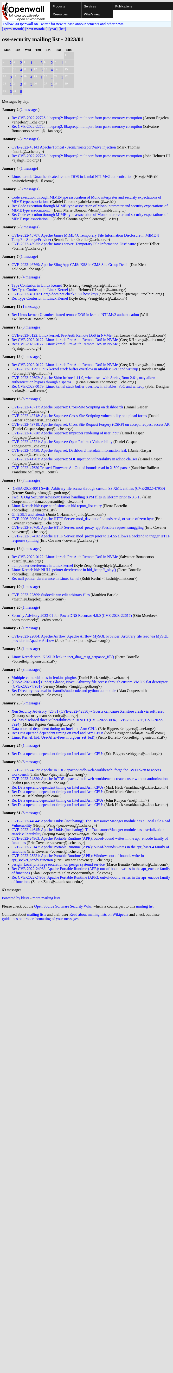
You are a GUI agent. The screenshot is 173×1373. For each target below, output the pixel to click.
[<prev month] (13, 29)
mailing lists (36, 914)
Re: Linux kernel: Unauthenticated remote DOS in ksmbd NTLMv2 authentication (75, 315)
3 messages (29, 189)
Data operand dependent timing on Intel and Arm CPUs (54, 729)
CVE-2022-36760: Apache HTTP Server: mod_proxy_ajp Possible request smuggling (78, 527)
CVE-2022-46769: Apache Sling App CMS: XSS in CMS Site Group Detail (70, 265)
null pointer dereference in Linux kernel (42, 565)
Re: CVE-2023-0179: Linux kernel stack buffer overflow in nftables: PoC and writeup (78, 386)
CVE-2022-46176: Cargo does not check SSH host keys (55, 294)
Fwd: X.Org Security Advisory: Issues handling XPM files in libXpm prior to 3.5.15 (76, 497)
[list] (62, 29)
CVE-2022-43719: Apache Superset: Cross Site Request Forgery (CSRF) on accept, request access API (91, 424)
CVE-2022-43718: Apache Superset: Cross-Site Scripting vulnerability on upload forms (80, 416)
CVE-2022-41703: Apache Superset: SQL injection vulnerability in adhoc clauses (75, 459)
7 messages (31, 480)
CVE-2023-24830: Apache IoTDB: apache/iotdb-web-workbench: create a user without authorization (90, 779)
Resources (60, 14)
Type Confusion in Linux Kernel (37, 285)
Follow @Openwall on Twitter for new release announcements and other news (63, 24)
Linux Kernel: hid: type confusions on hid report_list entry (57, 506)
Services (90, 6)
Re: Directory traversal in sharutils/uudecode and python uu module (64, 691)
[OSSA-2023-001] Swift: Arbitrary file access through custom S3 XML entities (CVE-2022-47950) (88, 488)
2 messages (29, 110)
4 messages (31, 277)
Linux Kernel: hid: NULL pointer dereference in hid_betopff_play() (64, 570)
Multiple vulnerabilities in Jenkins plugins (44, 678)
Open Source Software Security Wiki (62, 906)
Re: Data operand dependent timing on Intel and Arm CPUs (57, 733)
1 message (29, 168)
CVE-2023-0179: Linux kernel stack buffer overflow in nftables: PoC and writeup (75, 369)
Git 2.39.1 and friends (28, 514)
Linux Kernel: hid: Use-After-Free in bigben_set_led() (53, 737)
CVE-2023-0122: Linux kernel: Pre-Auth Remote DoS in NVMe (62, 335)
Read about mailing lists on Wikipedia (98, 914)
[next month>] (36, 29)
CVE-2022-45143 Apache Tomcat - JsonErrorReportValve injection (64, 147)
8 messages (31, 399)
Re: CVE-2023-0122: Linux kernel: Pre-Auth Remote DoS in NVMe (65, 340)
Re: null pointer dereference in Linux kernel (45, 578)
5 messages (31, 703)
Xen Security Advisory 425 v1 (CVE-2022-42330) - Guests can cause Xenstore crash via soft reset (88, 711)
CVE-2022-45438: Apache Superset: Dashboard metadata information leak (70, 450)
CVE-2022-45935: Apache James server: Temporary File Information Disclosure (74, 244)
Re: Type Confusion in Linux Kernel (40, 290)
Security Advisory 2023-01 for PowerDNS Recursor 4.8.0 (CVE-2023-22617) (72, 615)
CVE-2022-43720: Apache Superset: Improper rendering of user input (66, 433)
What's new (92, 14)
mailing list (145, 906)
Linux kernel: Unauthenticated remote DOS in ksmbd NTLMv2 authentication (72, 176)
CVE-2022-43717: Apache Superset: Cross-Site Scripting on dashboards (68, 407)
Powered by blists (15, 898)
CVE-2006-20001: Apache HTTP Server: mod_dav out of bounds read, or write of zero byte (83, 519)
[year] (53, 29)
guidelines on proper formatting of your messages (40, 919)
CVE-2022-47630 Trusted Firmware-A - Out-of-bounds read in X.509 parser (71, 468)
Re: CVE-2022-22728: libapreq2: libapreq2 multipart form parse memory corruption (77, 118)
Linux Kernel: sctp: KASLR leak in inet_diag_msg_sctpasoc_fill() (63, 657)
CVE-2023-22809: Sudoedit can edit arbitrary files (51, 595)
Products (59, 6)
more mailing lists (46, 898)
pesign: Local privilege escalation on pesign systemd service (58, 864)
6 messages (31, 762)
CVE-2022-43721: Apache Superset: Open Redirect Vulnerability (63, 442)
